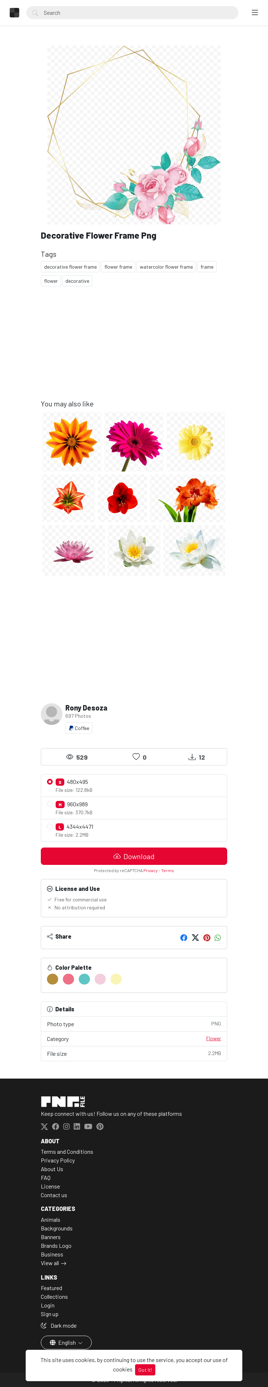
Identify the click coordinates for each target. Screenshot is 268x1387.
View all (50, 1262)
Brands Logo (56, 1245)
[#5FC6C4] (84, 979)
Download (134, 856)
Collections (54, 1296)
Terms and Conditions (67, 1151)
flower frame (118, 267)
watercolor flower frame (166, 267)
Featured (51, 1287)
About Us (52, 1168)
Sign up (50, 1313)
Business (52, 1254)
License (50, 1186)
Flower (213, 1038)
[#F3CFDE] (100, 979)
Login (48, 1305)
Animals (50, 1219)
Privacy (150, 870)
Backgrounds (57, 1228)
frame (206, 267)
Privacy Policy (58, 1160)
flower (51, 281)
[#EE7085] (68, 979)
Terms (167, 870)
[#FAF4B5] (116, 979)
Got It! (145, 1370)
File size (134, 1053)
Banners (51, 1236)
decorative (77, 281)
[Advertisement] (134, 348)
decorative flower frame (70, 267)
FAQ (46, 1177)
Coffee (79, 728)
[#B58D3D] (52, 979)
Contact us (54, 1194)
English (63, 1342)
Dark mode (59, 1325)
